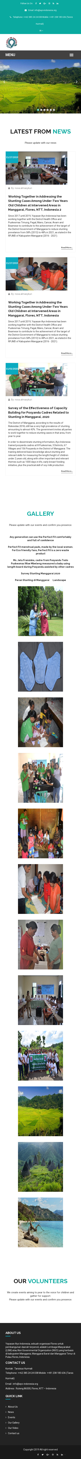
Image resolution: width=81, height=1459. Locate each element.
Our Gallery (14, 1422)
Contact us (13, 1433)
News (11, 1412)
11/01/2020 (12, 368)
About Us (13, 1406)
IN (41, 31)
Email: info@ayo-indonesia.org (40, 10)
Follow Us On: (26, 3)
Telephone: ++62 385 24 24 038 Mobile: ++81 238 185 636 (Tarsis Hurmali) (39, 1376)
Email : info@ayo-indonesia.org (22, 1384)
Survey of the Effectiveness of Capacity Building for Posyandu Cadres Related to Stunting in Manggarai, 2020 (38, 412)
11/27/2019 (12, 157)
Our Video (13, 1428)
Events (11, 1417)
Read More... (67, 247)
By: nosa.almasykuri (20, 188)
